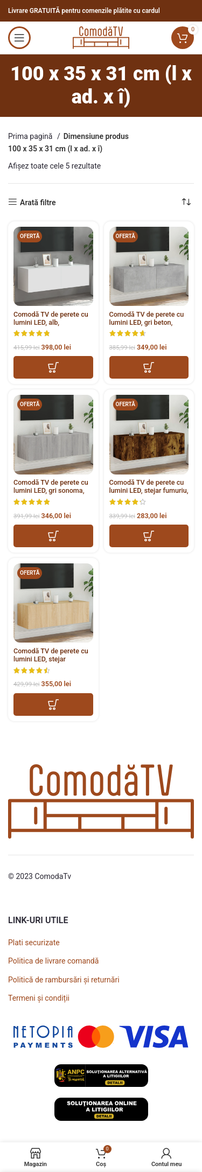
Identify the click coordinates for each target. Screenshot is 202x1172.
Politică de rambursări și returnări (64, 979)
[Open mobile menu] (19, 37)
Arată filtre (38, 202)
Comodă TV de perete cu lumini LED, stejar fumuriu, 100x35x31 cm (149, 490)
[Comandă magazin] (186, 202)
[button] (53, 367)
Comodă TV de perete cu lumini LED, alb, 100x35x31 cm (50, 322)
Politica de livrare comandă (53, 961)
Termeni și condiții (38, 998)
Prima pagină (31, 136)
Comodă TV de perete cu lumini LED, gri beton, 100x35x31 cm (146, 322)
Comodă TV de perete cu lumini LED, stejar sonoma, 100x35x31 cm (50, 659)
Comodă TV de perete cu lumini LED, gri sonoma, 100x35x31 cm (50, 490)
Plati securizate (34, 942)
